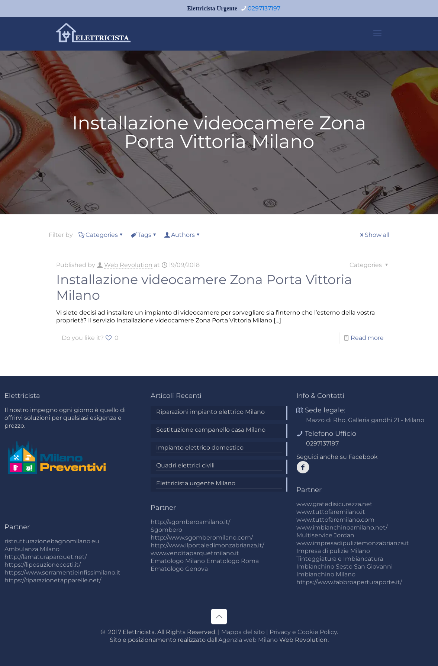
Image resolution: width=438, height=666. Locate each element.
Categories (101, 234)
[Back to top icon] (219, 616)
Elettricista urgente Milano (195, 483)
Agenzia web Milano (248, 639)
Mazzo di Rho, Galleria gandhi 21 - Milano (365, 420)
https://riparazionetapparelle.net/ (52, 580)
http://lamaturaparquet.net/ (45, 556)
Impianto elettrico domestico (200, 447)
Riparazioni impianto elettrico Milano (210, 411)
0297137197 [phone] (264, 8)
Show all (374, 234)
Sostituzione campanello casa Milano (210, 429)
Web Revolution (128, 264)
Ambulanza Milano (31, 549)
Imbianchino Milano (325, 574)
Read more (367, 337)
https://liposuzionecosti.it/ (42, 564)
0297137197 (322, 443)
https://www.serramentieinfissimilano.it (62, 572)
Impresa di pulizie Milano (333, 550)
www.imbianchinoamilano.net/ (341, 527)
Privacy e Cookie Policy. (304, 632)
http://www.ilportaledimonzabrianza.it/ (207, 545)
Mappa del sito (243, 632)
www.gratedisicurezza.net (334, 504)
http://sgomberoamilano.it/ (190, 521)
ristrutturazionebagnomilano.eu (51, 541)
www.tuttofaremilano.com (335, 519)
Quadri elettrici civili (185, 465)
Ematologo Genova (179, 568)
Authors (182, 234)
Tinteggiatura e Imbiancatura (339, 558)
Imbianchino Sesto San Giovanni (344, 566)
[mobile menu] (377, 33)
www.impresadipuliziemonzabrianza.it (352, 543)
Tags (144, 234)
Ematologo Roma (232, 560)
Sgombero (166, 529)
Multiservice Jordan (325, 535)
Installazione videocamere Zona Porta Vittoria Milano (204, 287)
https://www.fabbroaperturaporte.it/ (349, 582)
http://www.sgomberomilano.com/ (202, 537)
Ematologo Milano (178, 560)
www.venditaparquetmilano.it (195, 553)
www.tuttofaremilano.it (330, 511)
